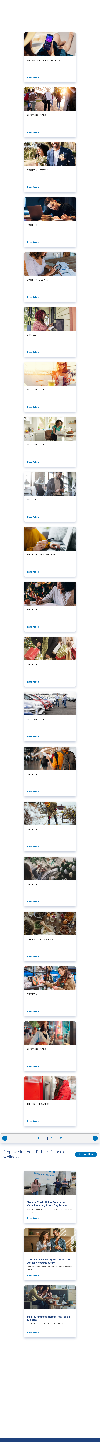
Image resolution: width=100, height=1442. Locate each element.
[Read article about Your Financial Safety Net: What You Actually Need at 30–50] (50, 1254)
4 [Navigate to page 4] (47, 1138)
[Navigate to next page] (95, 1138)
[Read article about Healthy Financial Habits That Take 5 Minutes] (50, 1311)
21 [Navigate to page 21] (61, 1138)
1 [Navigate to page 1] (38, 1138)
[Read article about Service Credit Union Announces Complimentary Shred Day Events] (50, 1197)
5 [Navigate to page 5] (51, 1138)
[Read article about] (50, 57)
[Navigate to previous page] (4, 1138)
